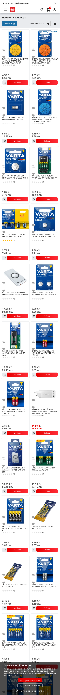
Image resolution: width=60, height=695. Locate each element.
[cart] (48, 9)
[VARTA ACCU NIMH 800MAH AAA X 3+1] (45, 452)
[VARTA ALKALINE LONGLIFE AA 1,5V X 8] (45, 511)
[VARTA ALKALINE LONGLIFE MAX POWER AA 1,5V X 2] (15, 394)
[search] (42, 9)
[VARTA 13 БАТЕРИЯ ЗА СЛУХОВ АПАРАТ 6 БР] (45, 44)
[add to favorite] (5, 57)
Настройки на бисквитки (30, 690)
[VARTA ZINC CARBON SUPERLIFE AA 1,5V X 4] (15, 511)
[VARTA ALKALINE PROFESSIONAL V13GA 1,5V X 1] (45, 219)
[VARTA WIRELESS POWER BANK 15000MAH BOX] (15, 277)
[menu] (5, 9)
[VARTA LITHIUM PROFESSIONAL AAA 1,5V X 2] (45, 569)
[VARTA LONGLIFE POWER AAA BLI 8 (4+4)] (15, 219)
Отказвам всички (30, 685)
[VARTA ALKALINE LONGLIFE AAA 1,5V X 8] (15, 569)
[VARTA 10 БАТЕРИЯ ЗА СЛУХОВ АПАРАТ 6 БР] (15, 44)
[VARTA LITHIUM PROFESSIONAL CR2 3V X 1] (15, 102)
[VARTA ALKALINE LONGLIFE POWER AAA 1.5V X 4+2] (15, 627)
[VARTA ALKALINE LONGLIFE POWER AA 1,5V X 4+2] (45, 627)
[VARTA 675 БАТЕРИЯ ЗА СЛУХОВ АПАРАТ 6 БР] (45, 102)
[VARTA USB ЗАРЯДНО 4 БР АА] (45, 160)
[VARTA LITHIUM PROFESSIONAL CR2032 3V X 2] (45, 277)
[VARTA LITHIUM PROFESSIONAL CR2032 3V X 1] (15, 160)
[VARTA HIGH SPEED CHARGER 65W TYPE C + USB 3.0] (45, 394)
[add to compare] (5, 50)
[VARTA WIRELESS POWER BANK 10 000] (15, 452)
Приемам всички (29, 680)
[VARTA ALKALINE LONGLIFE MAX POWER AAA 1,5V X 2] (45, 335)
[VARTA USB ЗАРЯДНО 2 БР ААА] (15, 335)
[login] (54, 9)
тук (15, 675)
